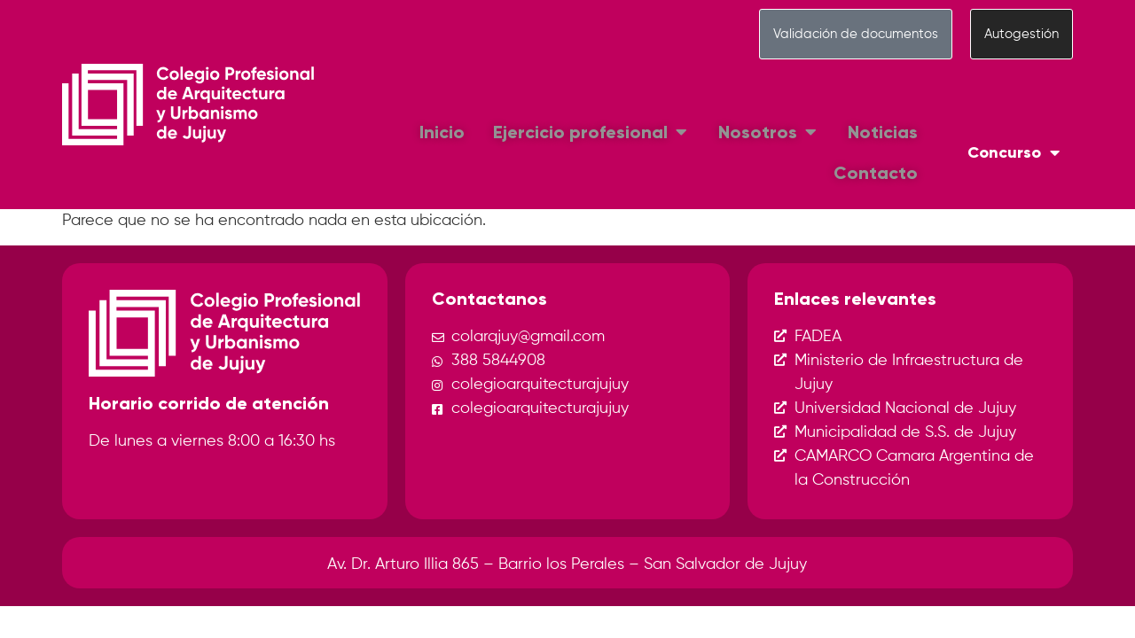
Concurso (1013, 152)
